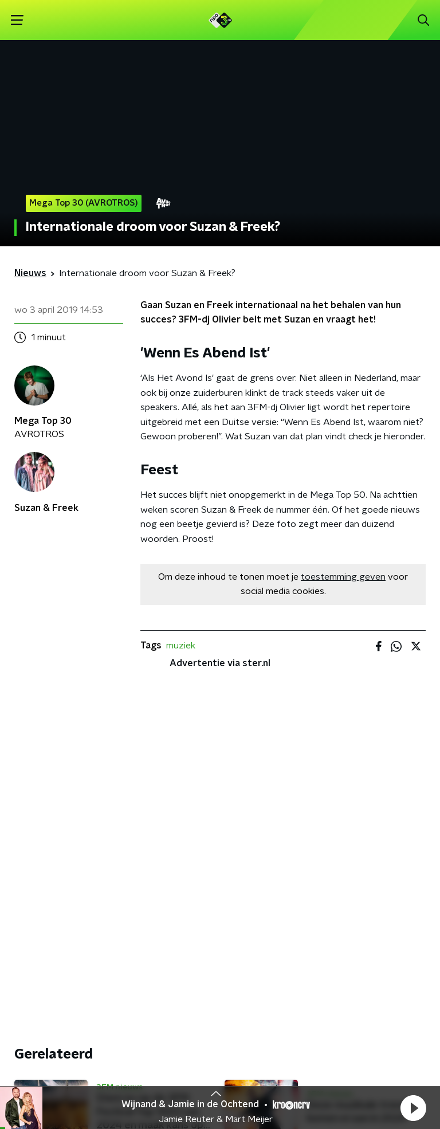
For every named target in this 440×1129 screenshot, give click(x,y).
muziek (180, 645)
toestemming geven (343, 576)
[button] (413, 1107)
